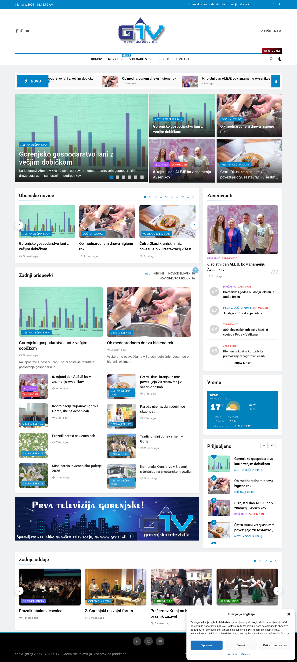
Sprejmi (206, 645)
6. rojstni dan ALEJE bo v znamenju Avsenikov (258, 78)
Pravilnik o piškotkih (238, 654)
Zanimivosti (229, 278)
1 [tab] (112, 178)
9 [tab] (188, 197)
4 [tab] (130, 178)
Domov (96, 59)
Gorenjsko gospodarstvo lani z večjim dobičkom (220, 4)
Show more (243, 363)
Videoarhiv (138, 59)
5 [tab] (136, 178)
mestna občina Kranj (34, 145)
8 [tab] (183, 197)
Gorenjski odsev (33, 601)
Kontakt (183, 59)
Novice (117, 57)
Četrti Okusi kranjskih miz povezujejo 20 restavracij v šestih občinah (166, 249)
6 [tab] (142, 178)
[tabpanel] (81, 138)
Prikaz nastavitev (275, 645)
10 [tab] (193, 197)
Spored (163, 59)
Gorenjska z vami (99, 601)
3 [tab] (124, 178)
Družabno (213, 278)
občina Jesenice (232, 119)
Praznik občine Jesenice (40, 610)
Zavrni (240, 645)
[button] (289, 614)
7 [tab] (177, 197)
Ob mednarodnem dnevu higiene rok (171, 78)
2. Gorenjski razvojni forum (109, 610)
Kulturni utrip (163, 601)
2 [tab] (118, 178)
